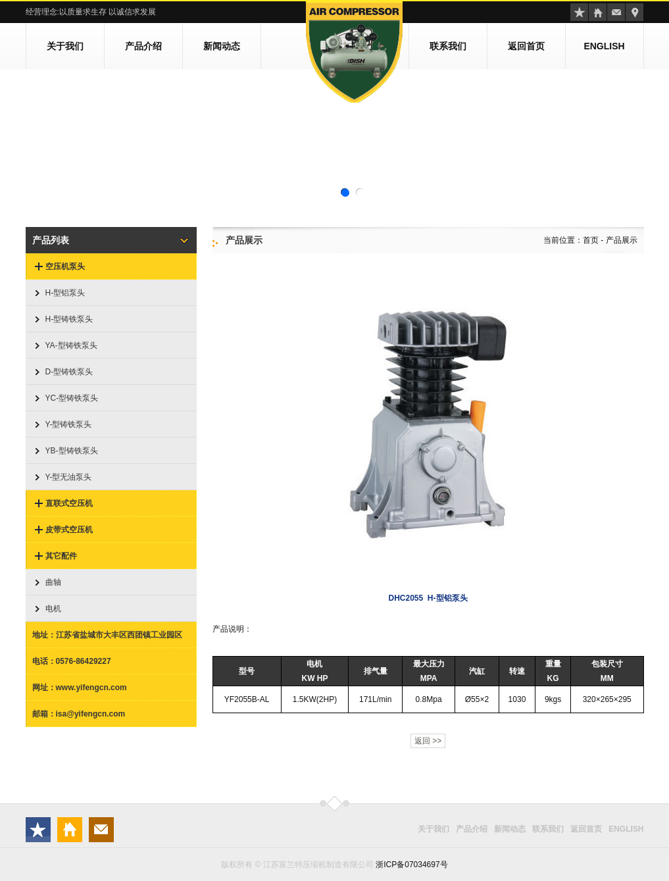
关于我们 (65, 46)
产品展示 (621, 240)
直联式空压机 (69, 503)
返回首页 (526, 46)
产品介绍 (143, 46)
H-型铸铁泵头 (69, 319)
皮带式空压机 (69, 529)
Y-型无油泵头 (68, 477)
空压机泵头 (65, 266)
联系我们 (448, 46)
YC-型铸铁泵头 (72, 398)
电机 (53, 608)
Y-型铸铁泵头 (68, 424)
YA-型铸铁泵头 (71, 345)
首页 (591, 240)
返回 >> (427, 740)
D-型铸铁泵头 (69, 371)
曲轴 (53, 582)
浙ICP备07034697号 (411, 864)
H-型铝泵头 (65, 292)
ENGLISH (603, 46)
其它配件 (61, 556)
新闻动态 (221, 46)
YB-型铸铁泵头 (71, 450)
